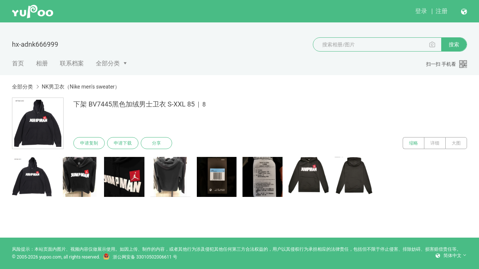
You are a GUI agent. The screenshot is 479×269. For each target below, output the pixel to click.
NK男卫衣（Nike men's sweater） (81, 87)
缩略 (413, 143)
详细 (434, 143)
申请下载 (123, 143)
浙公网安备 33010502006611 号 (140, 257)
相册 (42, 63)
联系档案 (72, 63)
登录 (421, 11)
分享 (156, 143)
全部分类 (108, 63)
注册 (442, 11)
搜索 (454, 44)
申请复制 (89, 143)
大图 (456, 143)
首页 (18, 63)
